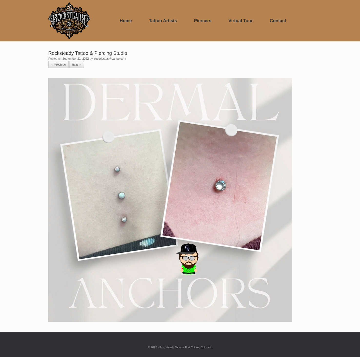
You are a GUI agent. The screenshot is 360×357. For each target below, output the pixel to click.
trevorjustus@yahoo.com (110, 58)
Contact (278, 20)
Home (126, 20)
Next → (76, 64)
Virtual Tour (241, 20)
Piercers (202, 20)
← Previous (58, 64)
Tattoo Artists (163, 20)
